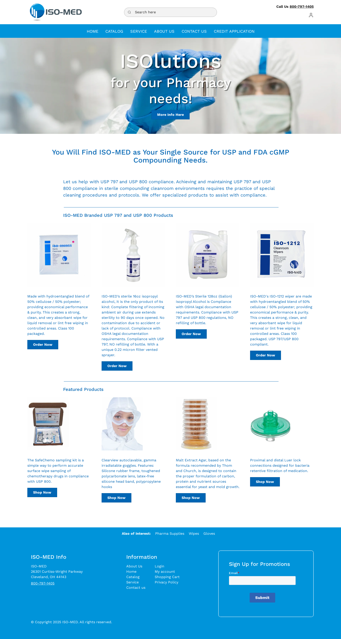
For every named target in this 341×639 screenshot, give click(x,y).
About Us (134, 566)
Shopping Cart (167, 577)
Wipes (194, 533)
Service (132, 582)
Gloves (209, 533)
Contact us (135, 587)
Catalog (133, 577)
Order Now (42, 344)
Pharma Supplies (169, 533)
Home (131, 571)
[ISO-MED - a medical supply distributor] (55, 12)
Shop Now (42, 492)
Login (159, 566)
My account (165, 571)
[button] (311, 15)
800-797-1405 (302, 6)
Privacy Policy (166, 582)
